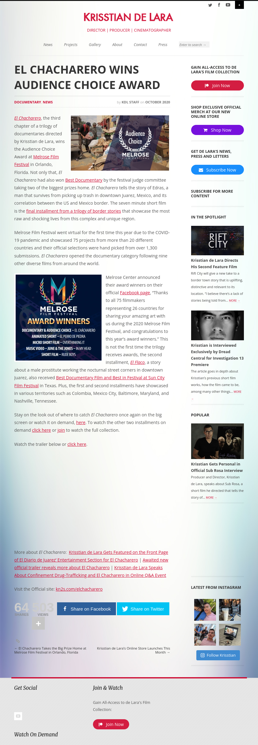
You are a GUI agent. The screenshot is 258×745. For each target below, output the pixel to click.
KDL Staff (130, 102)
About (117, 44)
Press (162, 44)
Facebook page (135, 292)
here (80, 422)
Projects (70, 44)
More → (234, 301)
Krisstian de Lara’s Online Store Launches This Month (133, 650)
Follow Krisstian (218, 655)
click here (41, 430)
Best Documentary (83, 180)
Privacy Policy (216, 739)
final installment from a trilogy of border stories (73, 211)
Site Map (237, 739)
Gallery (95, 44)
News (48, 44)
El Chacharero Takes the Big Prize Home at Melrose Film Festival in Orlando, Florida (50, 650)
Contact (140, 44)
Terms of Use (192, 739)
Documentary (27, 102)
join (61, 430)
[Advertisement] (224, 542)
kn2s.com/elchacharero (79, 589)
